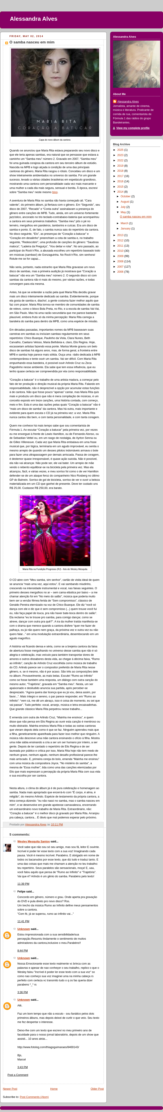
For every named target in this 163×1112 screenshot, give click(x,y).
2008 (120, 261)
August (125, 201)
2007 (120, 266)
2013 (120, 235)
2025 (120, 149)
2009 (120, 256)
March (125, 223)
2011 (120, 245)
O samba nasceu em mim (136, 216)
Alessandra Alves (33, 18)
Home (54, 1088)
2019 (120, 165)
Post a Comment (17, 1075)
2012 (120, 240)
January (126, 228)
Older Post (97, 1088)
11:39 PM (23, 883)
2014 (120, 191)
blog (54, 192)
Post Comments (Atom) (34, 1097)
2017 (120, 176)
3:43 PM (22, 1067)
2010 (120, 250)
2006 (120, 271)
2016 (120, 181)
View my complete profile (133, 128)
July (123, 207)
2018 (120, 170)
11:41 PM (23, 921)
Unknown (23, 929)
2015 (120, 186)
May (124, 212)
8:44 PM (22, 950)
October (126, 196)
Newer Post (10, 1088)
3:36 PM (22, 992)
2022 (120, 160)
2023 (120, 155)
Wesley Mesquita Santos (33, 841)
